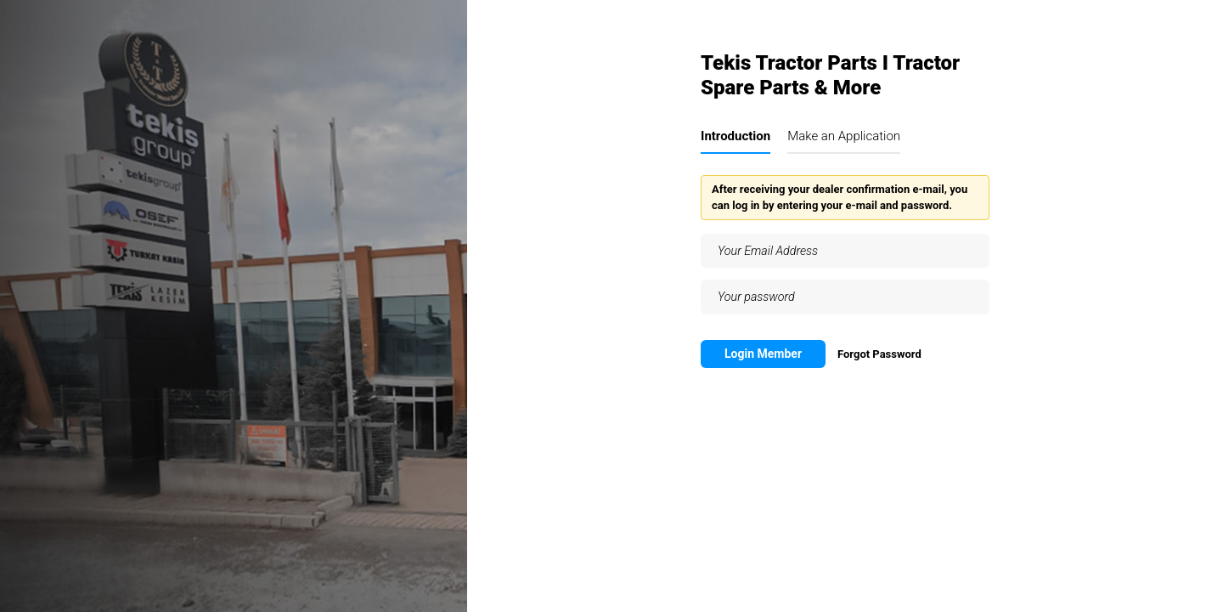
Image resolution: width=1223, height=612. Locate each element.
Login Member (763, 353)
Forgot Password (879, 354)
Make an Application (843, 136)
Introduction (735, 136)
